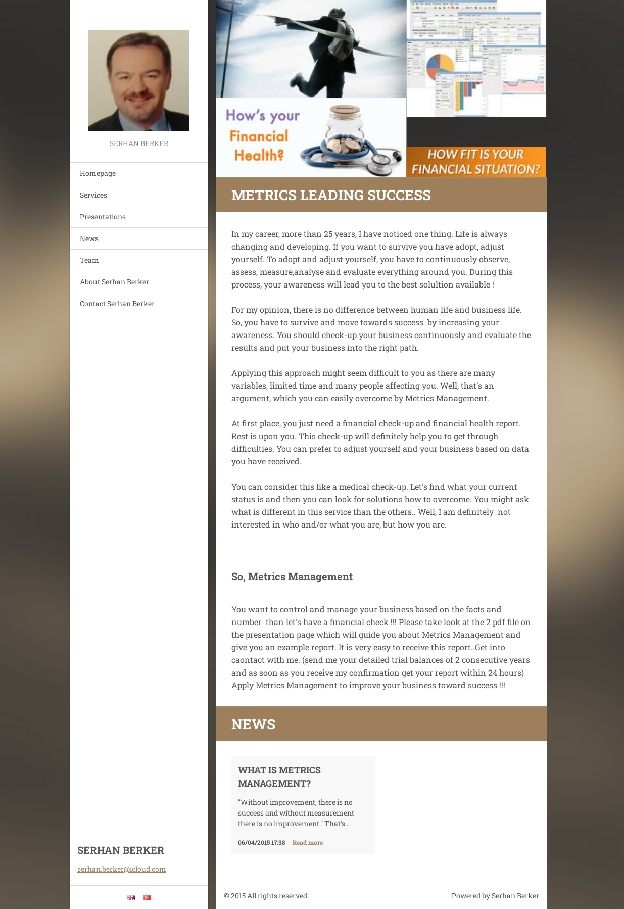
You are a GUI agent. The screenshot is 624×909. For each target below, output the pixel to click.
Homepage (98, 173)
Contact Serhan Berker (117, 303)
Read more (308, 842)
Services (93, 195)
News (89, 238)
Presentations (103, 216)
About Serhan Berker (114, 281)
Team (89, 260)
